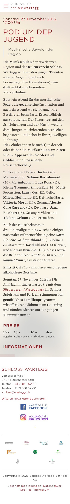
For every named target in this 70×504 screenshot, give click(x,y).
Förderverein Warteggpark (24, 289)
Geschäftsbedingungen (24, 485)
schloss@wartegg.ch (16, 392)
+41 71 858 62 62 (24, 383)
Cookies (26, 489)
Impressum (41, 489)
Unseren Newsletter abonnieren (24, 398)
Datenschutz (52, 485)
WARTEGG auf (33, 407)
